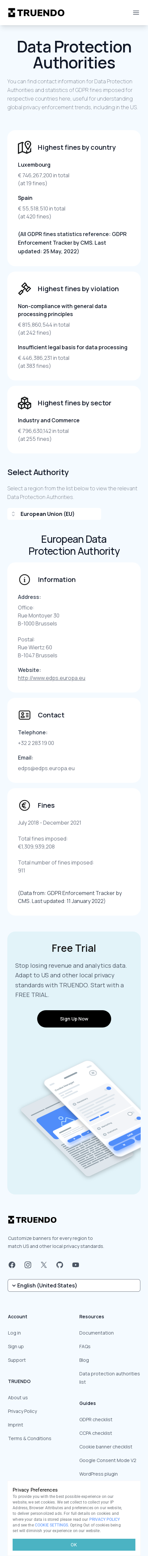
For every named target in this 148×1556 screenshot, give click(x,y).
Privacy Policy (22, 1411)
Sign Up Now (74, 1019)
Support (17, 1360)
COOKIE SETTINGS (51, 1525)
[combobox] (54, 514)
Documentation (96, 1333)
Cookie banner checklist (105, 1446)
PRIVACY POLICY (104, 1519)
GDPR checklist (95, 1419)
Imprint (15, 1425)
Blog (84, 1360)
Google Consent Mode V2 (107, 1460)
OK (74, 1544)
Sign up (16, 1346)
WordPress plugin (98, 1474)
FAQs (85, 1346)
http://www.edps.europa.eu (51, 678)
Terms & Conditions (29, 1438)
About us (18, 1397)
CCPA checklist (95, 1433)
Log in (14, 1333)
